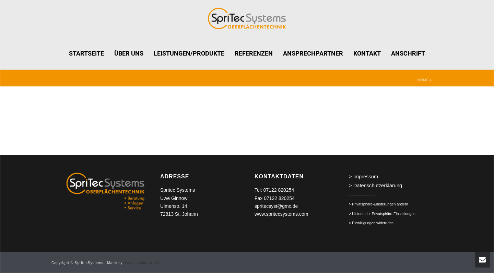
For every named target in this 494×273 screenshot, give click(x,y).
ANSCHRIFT (408, 53)
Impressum (365, 176)
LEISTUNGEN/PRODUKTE (189, 53)
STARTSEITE (86, 53)
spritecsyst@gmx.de (276, 206)
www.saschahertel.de (143, 263)
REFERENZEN (254, 53)
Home (423, 80)
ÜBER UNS (128, 53)
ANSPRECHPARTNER (313, 53)
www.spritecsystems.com (281, 214)
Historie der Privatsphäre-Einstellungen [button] (383, 214)
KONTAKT (367, 53)
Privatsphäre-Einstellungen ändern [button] (380, 204)
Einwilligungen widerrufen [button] (372, 223)
